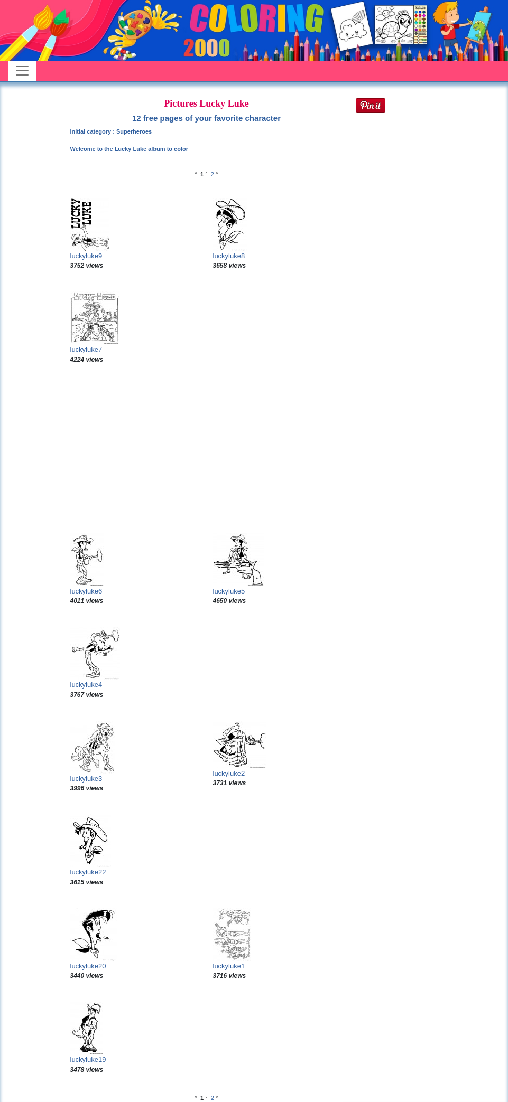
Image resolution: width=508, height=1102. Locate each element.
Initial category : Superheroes (111, 131)
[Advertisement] (206, 449)
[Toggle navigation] (22, 71)
